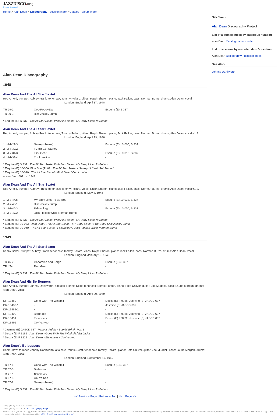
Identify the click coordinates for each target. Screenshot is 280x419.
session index (58, 11)
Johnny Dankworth (223, 71)
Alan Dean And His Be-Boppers (27, 281)
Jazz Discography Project (38, 408)
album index (89, 11)
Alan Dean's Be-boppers (21, 345)
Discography (38, 11)
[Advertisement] (105, 42)
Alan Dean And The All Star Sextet (29, 94)
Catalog (74, 11)
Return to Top (107, 396)
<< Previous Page (85, 396)
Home (7, 11)
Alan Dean (20, 11)
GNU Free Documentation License (57, 414)
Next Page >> (127, 396)
